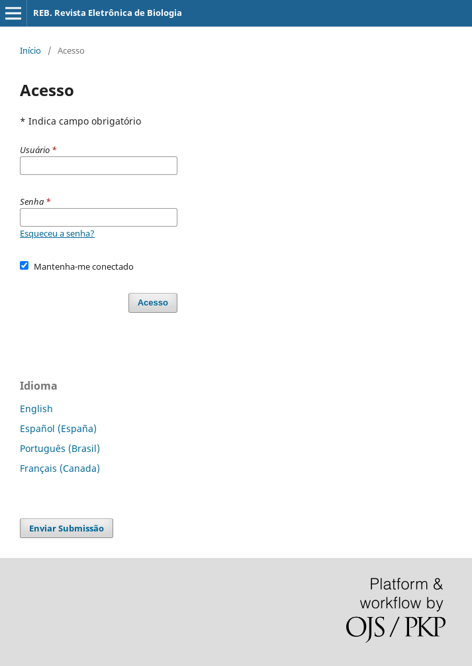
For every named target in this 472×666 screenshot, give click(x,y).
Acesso (153, 302)
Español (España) (58, 428)
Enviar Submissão (66, 528)
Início (30, 50)
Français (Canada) (60, 468)
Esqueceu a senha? (57, 233)
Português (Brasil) (60, 448)
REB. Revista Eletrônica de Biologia (107, 13)
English (36, 408)
